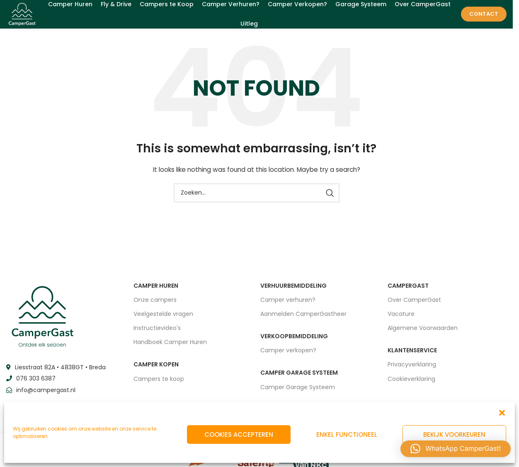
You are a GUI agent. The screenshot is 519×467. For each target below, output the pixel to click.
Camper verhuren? (287, 304)
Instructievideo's (157, 333)
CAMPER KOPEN (156, 369)
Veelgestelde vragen (163, 318)
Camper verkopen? (288, 355)
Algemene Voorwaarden (423, 333)
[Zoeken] (257, 197)
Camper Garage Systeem (297, 392)
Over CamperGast (414, 304)
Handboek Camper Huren (170, 347)
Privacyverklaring (412, 369)
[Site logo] (25, 16)
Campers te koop (158, 383)
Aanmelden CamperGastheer (303, 318)
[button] (502, 413)
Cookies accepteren (238, 434)
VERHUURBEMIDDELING (293, 290)
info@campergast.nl (45, 394)
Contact (483, 16)
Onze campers (155, 304)
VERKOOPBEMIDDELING (294, 341)
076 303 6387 (36, 383)
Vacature (401, 318)
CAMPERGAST (408, 290)
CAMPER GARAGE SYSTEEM (299, 377)
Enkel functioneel (346, 434)
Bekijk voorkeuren (454, 434)
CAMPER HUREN (155, 290)
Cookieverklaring (411, 383)
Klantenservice (412, 355)
